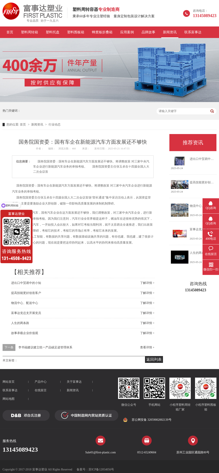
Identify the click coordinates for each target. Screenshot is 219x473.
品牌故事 (148, 32)
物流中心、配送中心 (24, 303)
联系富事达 (192, 32)
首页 (9, 32)
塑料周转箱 (29, 32)
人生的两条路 (20, 323)
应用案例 (127, 32)
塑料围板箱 (75, 32)
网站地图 (9, 398)
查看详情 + (147, 347)
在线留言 (41, 390)
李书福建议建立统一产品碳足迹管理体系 (45, 347)
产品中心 (41, 381)
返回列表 (154, 359)
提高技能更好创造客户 (26, 293)
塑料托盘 (52, 32)
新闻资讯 (170, 32)
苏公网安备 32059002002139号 (147, 420)
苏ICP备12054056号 (101, 469)
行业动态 (55, 124)
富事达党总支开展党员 (26, 313)
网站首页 (9, 381)
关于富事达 (74, 381)
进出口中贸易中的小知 (26, 283)
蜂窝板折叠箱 (102, 32)
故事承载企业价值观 (24, 333)
